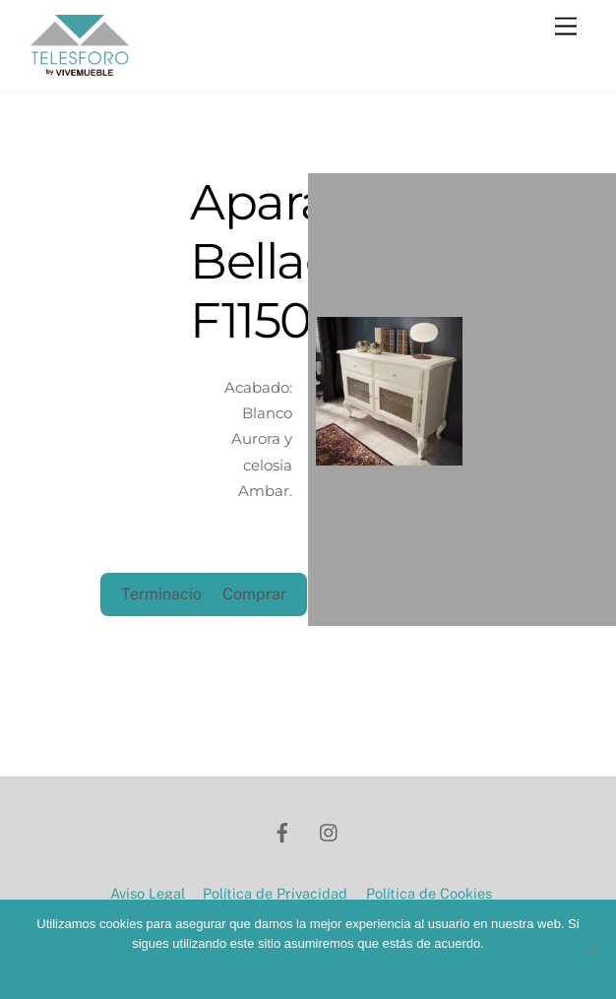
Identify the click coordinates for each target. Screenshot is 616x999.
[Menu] (565, 27)
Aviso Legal (147, 893)
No (267, 969)
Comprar (254, 594)
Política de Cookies (429, 893)
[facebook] (282, 830)
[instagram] (329, 830)
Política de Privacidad (275, 893)
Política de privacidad (346, 969)
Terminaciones (174, 594)
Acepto (229, 969)
